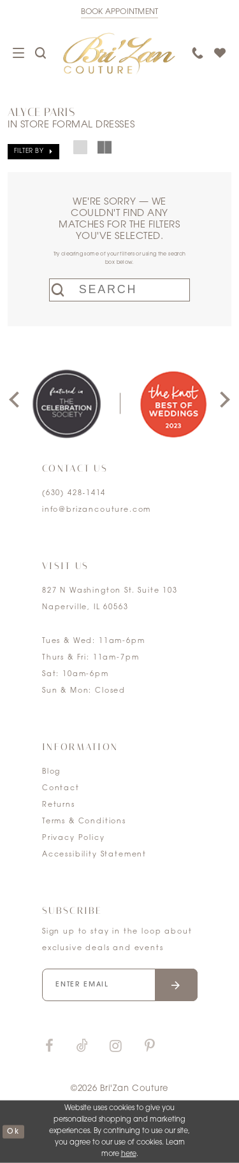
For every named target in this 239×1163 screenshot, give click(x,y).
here (128, 1154)
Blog (51, 772)
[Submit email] (176, 985)
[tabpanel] (66, 403)
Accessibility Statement (94, 854)
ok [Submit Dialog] (13, 1131)
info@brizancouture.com (96, 510)
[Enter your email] (120, 985)
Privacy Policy (73, 838)
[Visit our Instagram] (115, 1047)
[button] (33, 151)
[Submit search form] (61, 289)
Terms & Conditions (84, 821)
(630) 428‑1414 (74, 493)
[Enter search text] (119, 289)
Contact (61, 788)
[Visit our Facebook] (49, 1047)
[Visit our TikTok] (82, 1046)
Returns (58, 805)
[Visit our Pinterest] (150, 1047)
